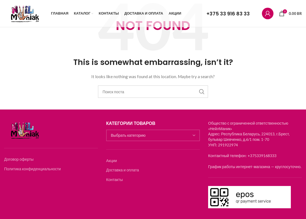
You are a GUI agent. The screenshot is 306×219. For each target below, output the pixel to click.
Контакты (114, 179)
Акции (111, 160)
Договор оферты (19, 159)
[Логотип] (24, 14)
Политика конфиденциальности (32, 168)
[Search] (153, 91)
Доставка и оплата (122, 170)
